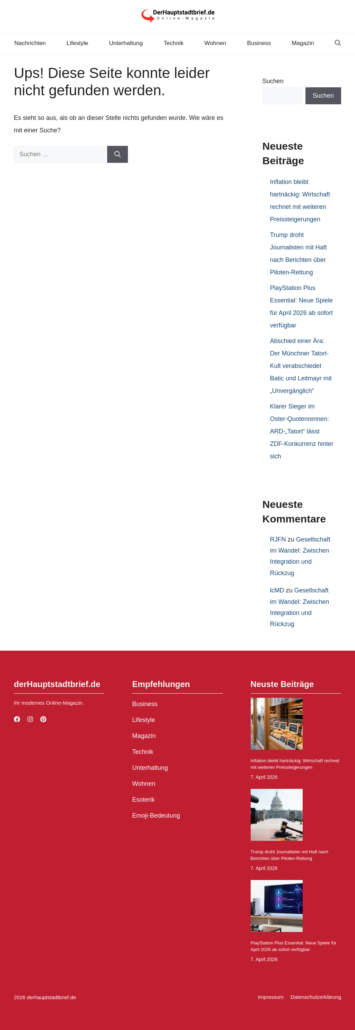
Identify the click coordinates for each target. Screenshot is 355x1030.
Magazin (303, 43)
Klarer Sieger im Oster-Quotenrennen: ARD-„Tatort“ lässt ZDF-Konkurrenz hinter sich (302, 431)
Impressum (271, 997)
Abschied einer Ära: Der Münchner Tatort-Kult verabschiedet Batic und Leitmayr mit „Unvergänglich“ (301, 365)
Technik (174, 43)
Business (259, 43)
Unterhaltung (125, 43)
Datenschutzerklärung (316, 997)
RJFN (278, 539)
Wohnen (215, 43)
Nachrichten (30, 43)
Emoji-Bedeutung (156, 815)
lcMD (277, 590)
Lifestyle (77, 43)
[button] (337, 43)
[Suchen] (117, 154)
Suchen (273, 81)
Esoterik (143, 799)
